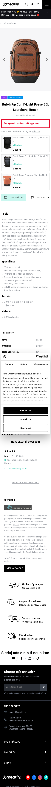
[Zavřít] (48, 13)
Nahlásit (8, 463)
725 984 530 (15, 718)
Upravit (25, 419)
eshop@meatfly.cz (18, 712)
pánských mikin (21, 546)
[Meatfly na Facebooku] (21, 658)
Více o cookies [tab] (40, 364)
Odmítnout (25, 428)
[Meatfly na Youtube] (13, 658)
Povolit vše (25, 410)
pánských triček (27, 543)
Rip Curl (16, 525)
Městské (10, 23)
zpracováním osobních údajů (35, 693)
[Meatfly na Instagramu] (29, 658)
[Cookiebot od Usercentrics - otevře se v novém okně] (36, 356)
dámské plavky (22, 540)
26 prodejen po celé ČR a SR (20, 726)
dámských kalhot (24, 549)
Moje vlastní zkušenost (23, 442)
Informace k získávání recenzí (25, 483)
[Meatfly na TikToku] (37, 658)
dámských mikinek (37, 546)
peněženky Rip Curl (21, 552)
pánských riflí (10, 549)
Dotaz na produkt (40, 197)
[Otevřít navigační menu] (46, 4)
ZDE (12, 561)
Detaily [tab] (24, 364)
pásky (41, 552)
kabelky (33, 552)
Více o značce (15, 568)
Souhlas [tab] (9, 364)
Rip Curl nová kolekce (21, 559)
